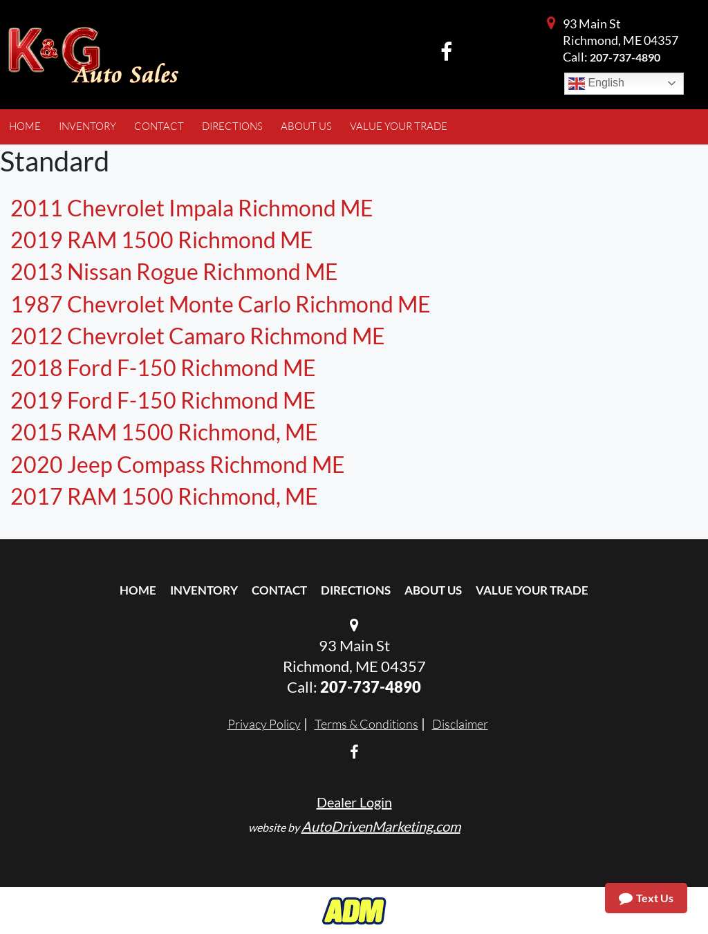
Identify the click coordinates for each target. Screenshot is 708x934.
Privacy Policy (264, 723)
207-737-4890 (625, 57)
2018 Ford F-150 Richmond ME (163, 367)
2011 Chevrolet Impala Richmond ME (191, 207)
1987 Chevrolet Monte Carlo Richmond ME (220, 303)
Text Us (646, 898)
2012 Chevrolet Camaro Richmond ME (197, 335)
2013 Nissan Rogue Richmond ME (174, 271)
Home (138, 590)
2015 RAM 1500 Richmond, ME (164, 431)
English (596, 83)
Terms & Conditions (366, 723)
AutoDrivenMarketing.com (380, 826)
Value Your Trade (532, 590)
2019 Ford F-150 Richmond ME (163, 399)
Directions (356, 590)
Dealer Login (354, 802)
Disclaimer (460, 723)
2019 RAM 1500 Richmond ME (161, 239)
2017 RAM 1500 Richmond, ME (164, 496)
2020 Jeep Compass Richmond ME (177, 464)
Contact (279, 590)
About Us (433, 590)
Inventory (204, 590)
